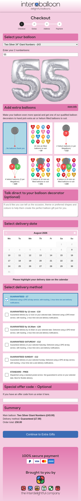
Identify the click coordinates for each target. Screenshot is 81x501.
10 (9, 255)
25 (19, 266)
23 (72, 261)
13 (40, 255)
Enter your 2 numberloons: (16, 50)
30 (72, 266)
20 (40, 261)
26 (30, 266)
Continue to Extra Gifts (40, 434)
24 (9, 266)
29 (61, 266)
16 (72, 255)
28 (51, 266)
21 (51, 261)
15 (61, 255)
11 (19, 255)
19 (30, 261)
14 (51, 255)
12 (30, 255)
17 (9, 261)
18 (19, 261)
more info (72, 107)
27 (40, 266)
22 (61, 261)
